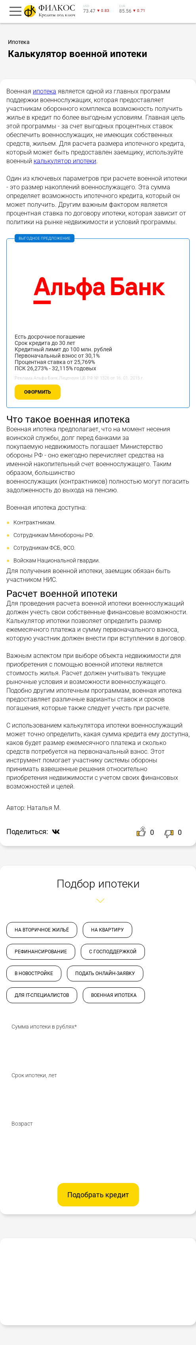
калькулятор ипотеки (65, 161)
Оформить (37, 392)
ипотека (44, 91)
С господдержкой (113, 951)
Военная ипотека (114, 995)
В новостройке (34, 973)
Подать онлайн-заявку (105, 973)
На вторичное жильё (42, 930)
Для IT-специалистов (42, 995)
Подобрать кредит (98, 1195)
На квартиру (107, 930)
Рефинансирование (41, 951)
